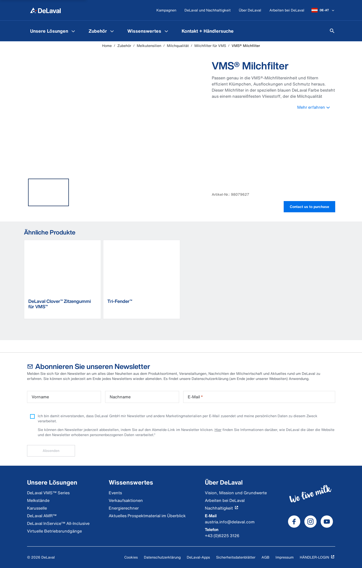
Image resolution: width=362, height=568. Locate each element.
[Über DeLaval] (250, 10)
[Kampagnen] (166, 10)
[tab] (48, 192)
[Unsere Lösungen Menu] (73, 31)
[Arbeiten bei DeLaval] (286, 10)
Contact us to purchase (309, 206)
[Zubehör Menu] (112, 31)
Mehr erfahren (316, 107)
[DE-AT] (323, 10)
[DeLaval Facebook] (294, 521)
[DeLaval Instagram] (310, 521)
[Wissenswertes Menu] (166, 31)
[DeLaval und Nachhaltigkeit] (207, 10)
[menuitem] (53, 31)
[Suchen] (332, 31)
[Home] (45, 10)
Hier (218, 429)
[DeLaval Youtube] (327, 521)
